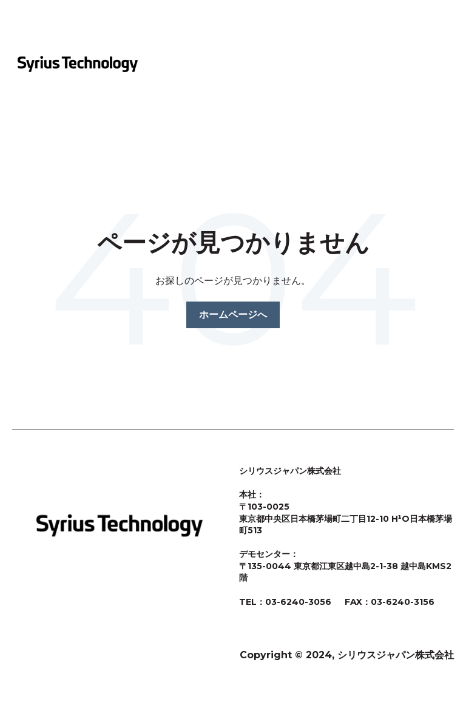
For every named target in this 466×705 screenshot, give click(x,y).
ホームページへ (233, 314)
